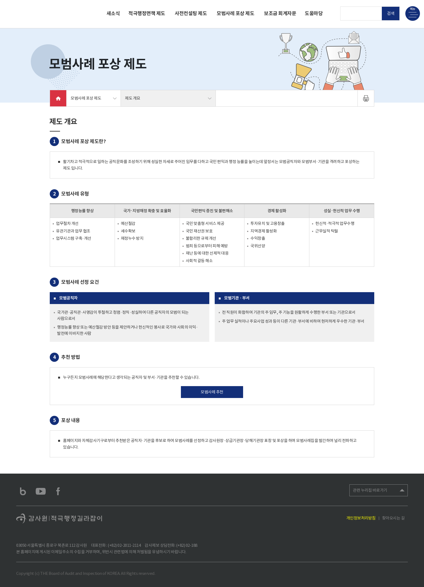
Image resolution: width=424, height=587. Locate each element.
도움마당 (314, 13)
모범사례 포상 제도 (235, 13)
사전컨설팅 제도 (191, 13)
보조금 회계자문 (280, 13)
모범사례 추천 (212, 391)
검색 (391, 13)
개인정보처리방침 (361, 518)
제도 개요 (132, 98)
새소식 (113, 13)
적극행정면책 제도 (146, 13)
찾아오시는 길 (393, 518)
